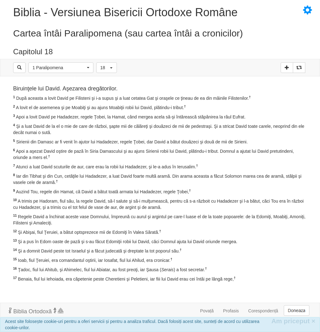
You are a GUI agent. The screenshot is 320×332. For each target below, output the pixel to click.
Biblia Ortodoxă (35, 311)
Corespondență (263, 310)
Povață (207, 310)
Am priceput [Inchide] (293, 321)
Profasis (231, 310)
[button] (60, 67)
